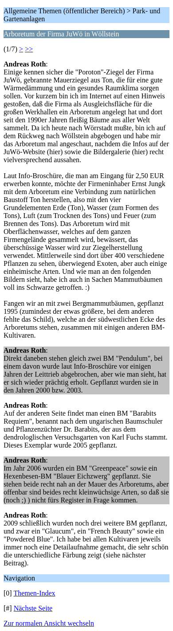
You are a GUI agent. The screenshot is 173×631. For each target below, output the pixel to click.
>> (29, 49)
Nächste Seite (33, 608)
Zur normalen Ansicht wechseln (49, 623)
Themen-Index (34, 593)
